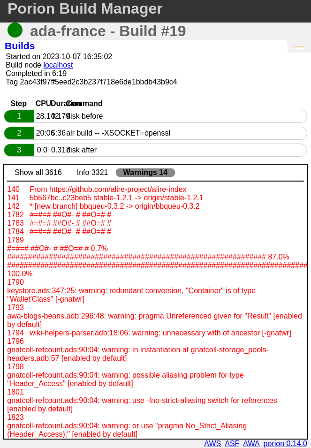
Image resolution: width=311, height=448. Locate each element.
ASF (232, 444)
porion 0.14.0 (285, 444)
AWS (212, 444)
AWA (251, 444)
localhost (58, 65)
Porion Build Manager (85, 8)
